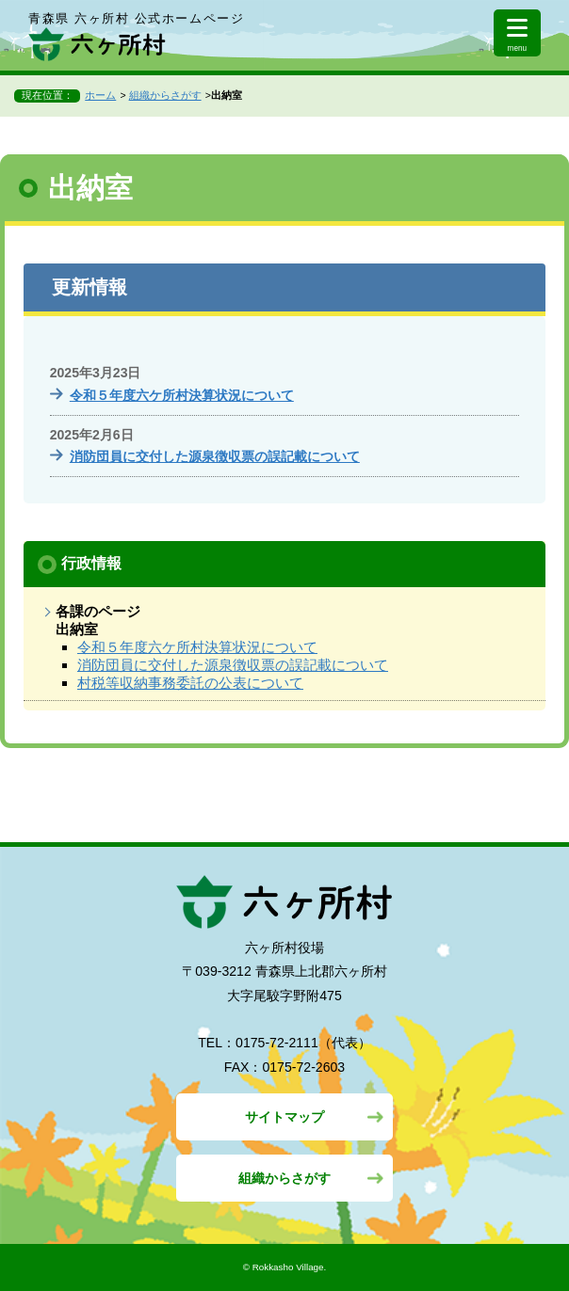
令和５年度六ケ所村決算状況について (182, 395)
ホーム (100, 95)
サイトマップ (284, 1116)
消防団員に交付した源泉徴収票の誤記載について (215, 456)
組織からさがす (165, 95)
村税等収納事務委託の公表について (190, 683)
